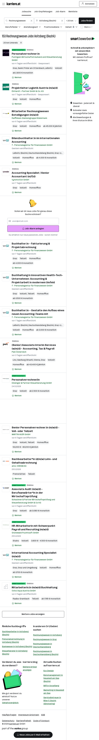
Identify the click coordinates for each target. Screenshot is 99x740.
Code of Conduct (41, 721)
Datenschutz (8, 721)
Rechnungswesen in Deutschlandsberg (42, 645)
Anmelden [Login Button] (88, 3)
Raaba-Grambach (21, 598)
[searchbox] (33, 221)
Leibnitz (48, 68)
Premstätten (19, 474)
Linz (15, 360)
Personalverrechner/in (26, 379)
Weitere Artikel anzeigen (30, 668)
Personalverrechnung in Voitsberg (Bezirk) (13, 640)
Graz (15, 68)
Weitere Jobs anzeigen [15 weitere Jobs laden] (33, 614)
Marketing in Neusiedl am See (53, 691)
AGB (43, 715)
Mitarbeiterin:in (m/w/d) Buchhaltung (34, 587)
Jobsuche (26, 11)
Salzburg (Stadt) (25, 360)
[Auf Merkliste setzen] (17, 77)
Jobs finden (87, 20)
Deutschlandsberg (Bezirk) (41, 153)
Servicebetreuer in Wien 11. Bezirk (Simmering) (52, 700)
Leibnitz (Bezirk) (20, 153)
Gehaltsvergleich (10, 702)
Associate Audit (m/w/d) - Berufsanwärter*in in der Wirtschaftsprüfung (27, 493)
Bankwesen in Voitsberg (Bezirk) (17, 646)
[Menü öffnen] (3, 4)
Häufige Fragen (9, 715)
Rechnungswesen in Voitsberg (47, 635)
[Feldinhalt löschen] (31, 21)
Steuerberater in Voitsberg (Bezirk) (14, 652)
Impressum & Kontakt (28, 715)
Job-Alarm (60, 11)
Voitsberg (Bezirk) (44, 36)
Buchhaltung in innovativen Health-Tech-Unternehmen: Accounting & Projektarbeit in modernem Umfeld (37, 279)
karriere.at (54, 665)
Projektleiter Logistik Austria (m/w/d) (35, 87)
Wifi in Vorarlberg (51, 685)
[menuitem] (14, 27)
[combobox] (19, 21)
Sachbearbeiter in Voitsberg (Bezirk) (15, 633)
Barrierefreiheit (23, 721)
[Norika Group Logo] (15, 729)
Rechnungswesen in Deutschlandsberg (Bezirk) (45, 653)
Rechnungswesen (16, 36)
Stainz (16, 540)
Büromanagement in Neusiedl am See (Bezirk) (53, 678)
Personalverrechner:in (26, 53)
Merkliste (72, 11)
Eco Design (48, 671)
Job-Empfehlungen (43, 11)
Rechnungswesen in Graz (45, 639)
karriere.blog (30, 662)
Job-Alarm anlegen (33, 228)
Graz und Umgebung (27, 567)
